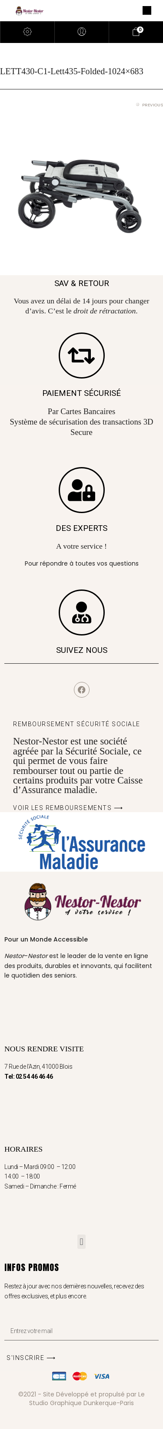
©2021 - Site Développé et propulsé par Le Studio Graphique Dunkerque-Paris (81, 1398)
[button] (81, 1242)
